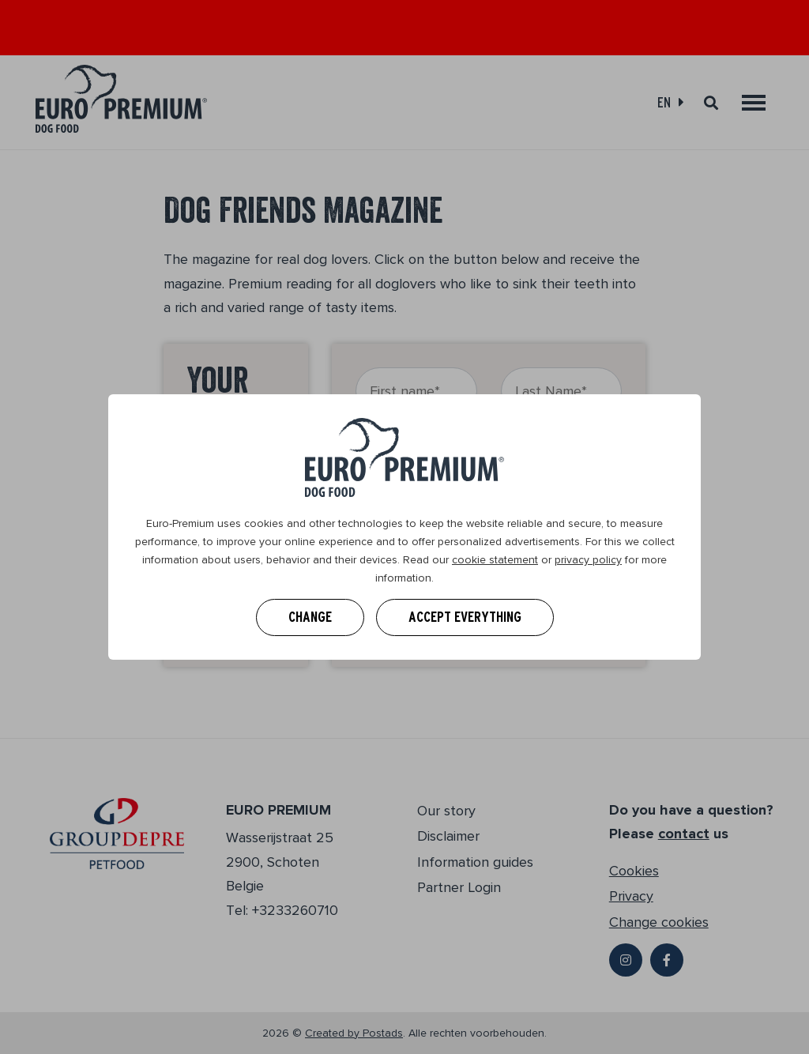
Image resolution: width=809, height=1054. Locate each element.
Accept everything (464, 617)
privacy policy (588, 560)
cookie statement (495, 560)
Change (310, 617)
